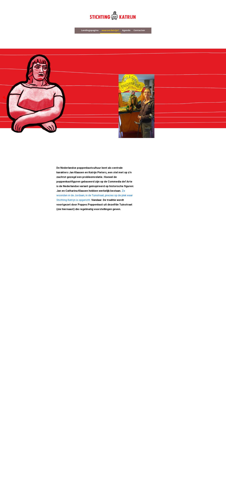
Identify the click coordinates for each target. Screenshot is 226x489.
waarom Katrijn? (110, 30)
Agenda (126, 30)
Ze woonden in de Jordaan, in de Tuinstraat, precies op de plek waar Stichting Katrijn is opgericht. (94, 195)
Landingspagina (89, 30)
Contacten (139, 30)
